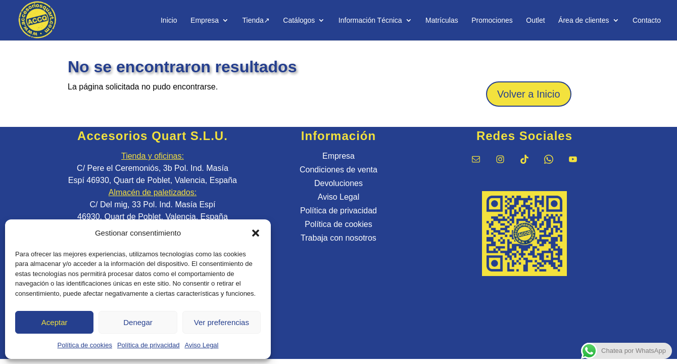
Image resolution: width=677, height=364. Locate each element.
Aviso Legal (202, 345)
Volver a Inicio (528, 94)
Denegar (138, 322)
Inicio (169, 20)
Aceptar (54, 322)
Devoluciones (338, 183)
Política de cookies (85, 345)
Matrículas (441, 20)
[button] (256, 233)
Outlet (535, 20)
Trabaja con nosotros (338, 238)
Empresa (204, 20)
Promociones (492, 20)
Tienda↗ (256, 20)
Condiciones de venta (338, 169)
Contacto (647, 20)
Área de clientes (583, 20)
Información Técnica (370, 20)
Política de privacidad (148, 345)
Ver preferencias (221, 322)
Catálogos (299, 20)
